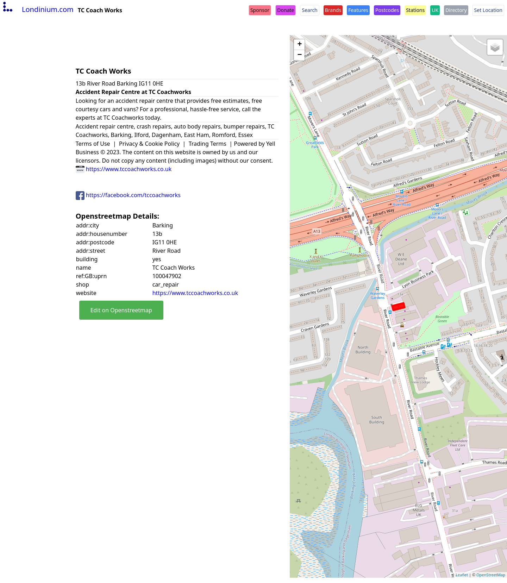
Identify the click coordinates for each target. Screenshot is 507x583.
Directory (456, 10)
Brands (333, 10)
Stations (415, 10)
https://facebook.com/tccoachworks (128, 195)
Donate (285, 10)
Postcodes (387, 10)
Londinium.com (37, 9)
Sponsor (259, 10)
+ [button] (299, 44)
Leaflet (462, 574)
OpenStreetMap (490, 574)
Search (309, 10)
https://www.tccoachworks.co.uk (123, 169)
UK (435, 10)
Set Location (488, 10)
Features (358, 10)
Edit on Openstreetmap (121, 310)
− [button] (299, 55)
